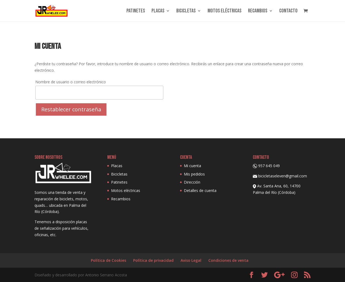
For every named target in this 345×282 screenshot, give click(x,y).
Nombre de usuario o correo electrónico (70, 81)
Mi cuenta (192, 165)
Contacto (288, 11)
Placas (157, 11)
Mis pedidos (194, 174)
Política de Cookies (108, 260)
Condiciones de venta (228, 260)
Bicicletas (186, 11)
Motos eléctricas (225, 11)
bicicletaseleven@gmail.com (282, 175)
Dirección (192, 182)
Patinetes (135, 11)
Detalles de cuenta (200, 190)
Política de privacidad (153, 260)
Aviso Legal (191, 260)
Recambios (257, 11)
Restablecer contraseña (71, 109)
